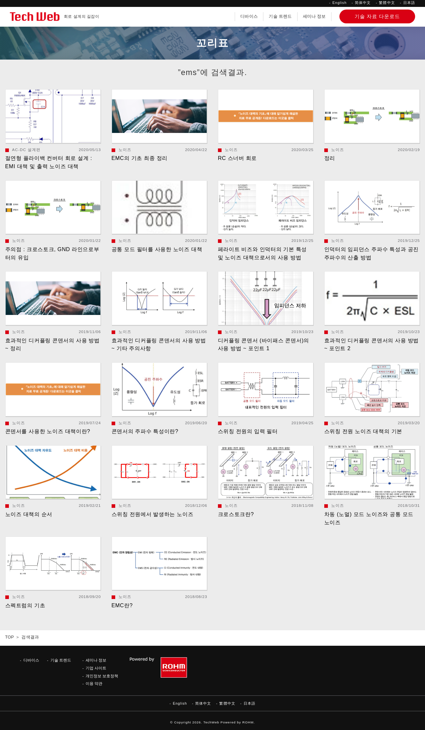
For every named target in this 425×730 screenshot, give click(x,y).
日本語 (409, 3)
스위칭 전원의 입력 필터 (248, 431)
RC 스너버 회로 (237, 158)
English (339, 3)
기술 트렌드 (280, 16)
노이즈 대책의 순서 (29, 514)
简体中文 (363, 3)
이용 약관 (94, 683)
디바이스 (249, 16)
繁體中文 (387, 3)
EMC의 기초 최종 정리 (140, 158)
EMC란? (122, 605)
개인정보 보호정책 (102, 676)
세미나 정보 (314, 16)
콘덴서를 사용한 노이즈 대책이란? (47, 431)
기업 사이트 (96, 668)
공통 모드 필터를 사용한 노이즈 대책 (157, 249)
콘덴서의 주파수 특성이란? (145, 431)
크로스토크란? (236, 514)
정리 (329, 158)
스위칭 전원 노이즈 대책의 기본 (363, 431)
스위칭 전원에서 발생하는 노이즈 (153, 514)
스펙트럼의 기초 (25, 605)
